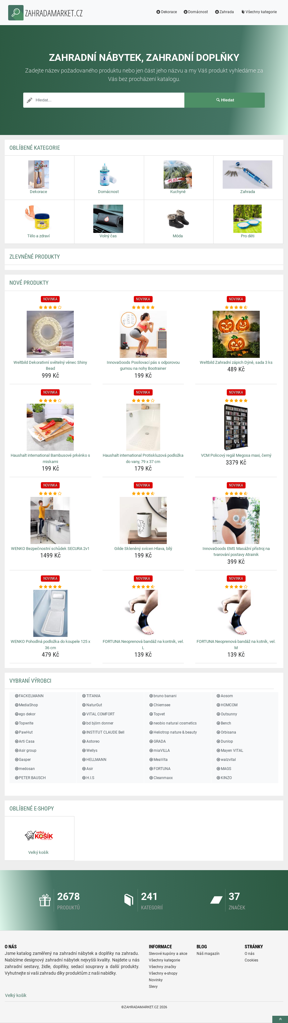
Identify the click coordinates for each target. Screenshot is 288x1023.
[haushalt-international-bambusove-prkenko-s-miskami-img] (50, 427)
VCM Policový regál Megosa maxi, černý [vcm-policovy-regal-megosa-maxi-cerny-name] (236, 455)
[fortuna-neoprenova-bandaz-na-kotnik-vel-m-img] (236, 613)
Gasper (22, 759)
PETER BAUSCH (30, 778)
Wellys (89, 750)
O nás (249, 953)
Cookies (251, 960)
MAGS (223, 769)
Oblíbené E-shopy (31, 808)
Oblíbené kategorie (34, 147)
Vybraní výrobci (30, 680)
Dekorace (164, 12)
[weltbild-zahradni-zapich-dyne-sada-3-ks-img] (236, 334)
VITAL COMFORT (97, 714)
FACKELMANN (29, 696)
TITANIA (90, 696)
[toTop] (280, 1019)
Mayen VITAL (229, 750)
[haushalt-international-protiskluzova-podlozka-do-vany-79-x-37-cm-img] (143, 427)
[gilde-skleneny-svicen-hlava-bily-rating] (143, 494)
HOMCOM (226, 705)
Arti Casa (24, 741)
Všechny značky (162, 967)
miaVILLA (159, 750)
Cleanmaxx (161, 778)
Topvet (157, 714)
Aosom (224, 696)
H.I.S (87, 778)
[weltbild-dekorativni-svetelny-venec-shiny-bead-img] (50, 334)
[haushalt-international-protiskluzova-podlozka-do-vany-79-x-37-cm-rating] (143, 401)
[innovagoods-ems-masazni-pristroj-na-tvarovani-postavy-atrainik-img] (236, 520)
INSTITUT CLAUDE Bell (102, 732)
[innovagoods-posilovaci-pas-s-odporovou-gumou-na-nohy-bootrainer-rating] (143, 307)
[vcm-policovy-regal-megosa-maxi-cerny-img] (236, 427)
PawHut (23, 732)
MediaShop (26, 705)
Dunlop (224, 741)
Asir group (25, 750)
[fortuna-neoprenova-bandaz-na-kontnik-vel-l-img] (143, 613)
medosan (24, 769)
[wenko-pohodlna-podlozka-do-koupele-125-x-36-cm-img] (50, 613)
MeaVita (158, 759)
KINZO (224, 778)
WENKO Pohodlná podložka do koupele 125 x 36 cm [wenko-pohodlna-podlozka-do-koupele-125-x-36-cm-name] (50, 644)
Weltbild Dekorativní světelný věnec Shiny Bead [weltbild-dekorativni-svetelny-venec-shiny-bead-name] (50, 365)
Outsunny (226, 714)
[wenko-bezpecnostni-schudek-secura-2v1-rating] (50, 494)
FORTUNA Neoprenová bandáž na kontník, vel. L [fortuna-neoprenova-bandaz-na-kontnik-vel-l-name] (143, 644)
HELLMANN (93, 759)
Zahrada (222, 12)
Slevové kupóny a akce (168, 953)
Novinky (156, 980)
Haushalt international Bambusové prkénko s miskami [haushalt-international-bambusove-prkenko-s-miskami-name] (50, 458)
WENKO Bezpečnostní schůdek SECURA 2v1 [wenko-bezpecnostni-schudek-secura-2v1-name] (50, 548)
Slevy (153, 986)
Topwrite (23, 723)
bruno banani (163, 696)
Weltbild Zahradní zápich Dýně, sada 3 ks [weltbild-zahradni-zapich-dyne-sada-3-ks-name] (236, 362)
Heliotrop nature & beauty (173, 732)
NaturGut (91, 705)
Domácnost (194, 12)
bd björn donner (97, 723)
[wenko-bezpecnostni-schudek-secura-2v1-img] (50, 520)
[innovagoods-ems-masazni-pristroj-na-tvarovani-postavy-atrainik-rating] (236, 494)
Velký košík (15, 995)
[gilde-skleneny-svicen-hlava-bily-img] (143, 520)
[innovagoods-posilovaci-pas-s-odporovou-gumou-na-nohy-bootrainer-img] (143, 334)
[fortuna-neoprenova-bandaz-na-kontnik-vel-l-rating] (143, 587)
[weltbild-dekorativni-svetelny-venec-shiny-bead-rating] (50, 307)
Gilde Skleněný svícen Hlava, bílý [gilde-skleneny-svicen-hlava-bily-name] (143, 548)
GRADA (157, 741)
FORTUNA (160, 769)
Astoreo (90, 741)
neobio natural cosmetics (173, 723)
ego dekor (24, 714)
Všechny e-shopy (163, 973)
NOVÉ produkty (28, 282)
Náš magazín (208, 953)
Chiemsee (159, 705)
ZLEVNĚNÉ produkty (34, 256)
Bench (223, 723)
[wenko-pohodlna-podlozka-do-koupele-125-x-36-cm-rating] (50, 587)
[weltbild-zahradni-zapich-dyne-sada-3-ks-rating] (236, 307)
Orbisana (226, 732)
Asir (87, 769)
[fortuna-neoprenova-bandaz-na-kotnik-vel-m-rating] (236, 587)
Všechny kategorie (257, 12)
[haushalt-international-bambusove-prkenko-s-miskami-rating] (50, 401)
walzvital (226, 759)
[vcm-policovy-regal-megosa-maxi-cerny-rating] (236, 401)
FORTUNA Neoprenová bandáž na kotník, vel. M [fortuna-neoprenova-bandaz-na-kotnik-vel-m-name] (236, 644)
